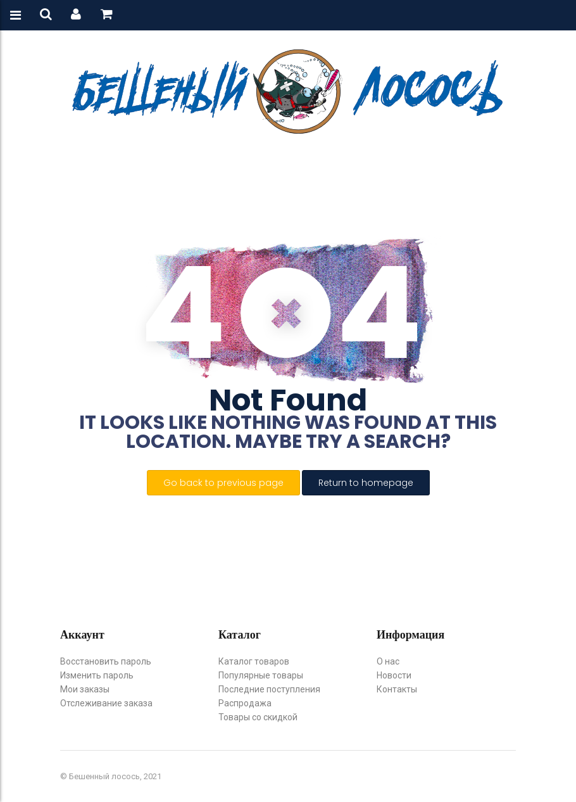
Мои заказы (85, 689)
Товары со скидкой (257, 717)
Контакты (397, 689)
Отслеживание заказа (106, 703)
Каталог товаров (253, 661)
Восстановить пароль (105, 661)
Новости (394, 675)
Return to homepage (365, 482)
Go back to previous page (223, 482)
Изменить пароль (97, 675)
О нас (388, 661)
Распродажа (245, 703)
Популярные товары (260, 675)
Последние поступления (269, 689)
